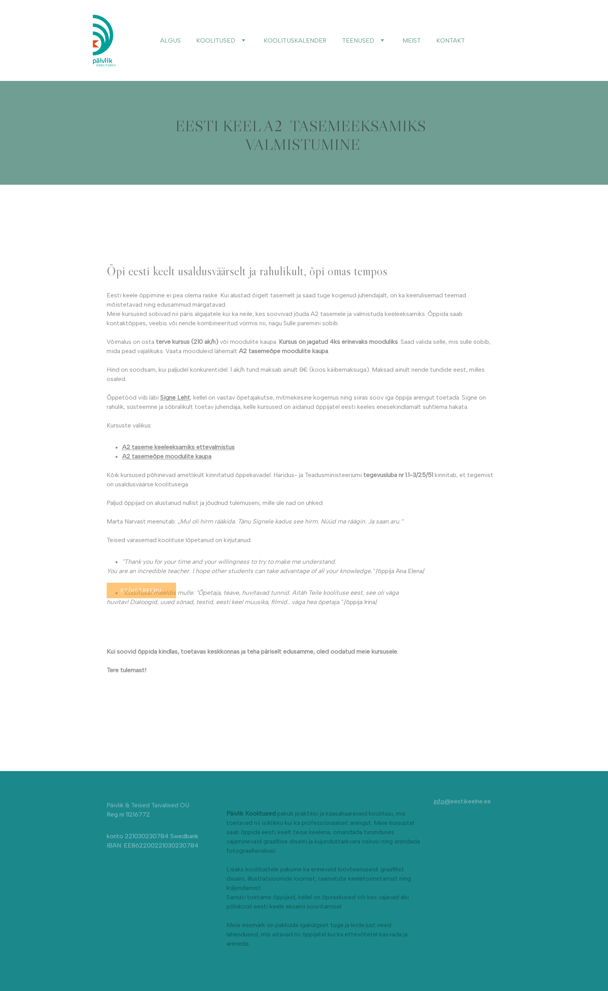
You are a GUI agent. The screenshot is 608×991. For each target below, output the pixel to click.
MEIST (411, 40)
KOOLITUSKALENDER (295, 40)
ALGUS (170, 40)
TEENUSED (358, 40)
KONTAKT (450, 40)
